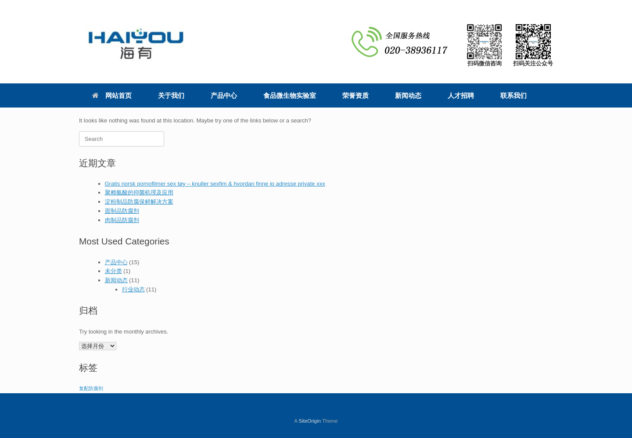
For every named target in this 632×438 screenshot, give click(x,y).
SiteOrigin (309, 421)
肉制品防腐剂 (122, 220)
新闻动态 (408, 95)
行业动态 (133, 289)
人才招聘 (461, 95)
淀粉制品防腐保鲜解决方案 (139, 201)
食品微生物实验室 (289, 95)
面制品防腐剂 (122, 211)
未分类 (113, 271)
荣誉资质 (355, 95)
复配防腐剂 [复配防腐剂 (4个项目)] (91, 388)
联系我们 (513, 95)
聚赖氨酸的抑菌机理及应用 (139, 192)
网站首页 (112, 95)
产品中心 (224, 95)
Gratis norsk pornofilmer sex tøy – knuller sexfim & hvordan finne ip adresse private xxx (215, 183)
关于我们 (171, 95)
